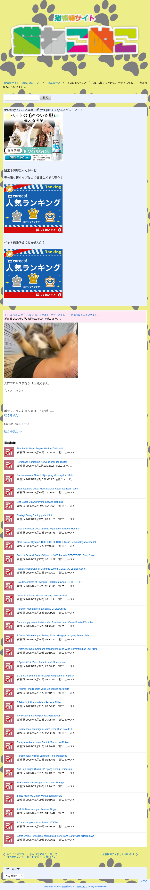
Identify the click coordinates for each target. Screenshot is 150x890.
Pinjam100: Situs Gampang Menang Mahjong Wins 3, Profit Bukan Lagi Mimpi (57, 649)
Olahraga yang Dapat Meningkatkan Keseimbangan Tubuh (47, 488)
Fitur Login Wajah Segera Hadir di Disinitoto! (40, 448)
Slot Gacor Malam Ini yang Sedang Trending (40, 502)
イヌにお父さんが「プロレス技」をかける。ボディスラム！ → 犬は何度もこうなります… (51, 314)
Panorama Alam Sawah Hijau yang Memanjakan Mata (45, 475)
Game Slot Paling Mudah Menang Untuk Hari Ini (42, 595)
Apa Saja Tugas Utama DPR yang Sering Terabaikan (44, 769)
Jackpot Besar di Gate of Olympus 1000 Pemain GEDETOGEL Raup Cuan (56, 555)
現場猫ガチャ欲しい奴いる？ (118, 854)
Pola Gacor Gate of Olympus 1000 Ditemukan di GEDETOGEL (49, 582)
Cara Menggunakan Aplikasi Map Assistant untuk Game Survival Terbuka (55, 622)
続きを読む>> (13, 431)
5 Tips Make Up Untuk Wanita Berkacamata (39, 795)
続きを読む (11, 415)
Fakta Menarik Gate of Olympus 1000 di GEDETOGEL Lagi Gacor (51, 568)
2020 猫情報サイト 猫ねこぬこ (71, 886)
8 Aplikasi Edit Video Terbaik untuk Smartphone (41, 662)
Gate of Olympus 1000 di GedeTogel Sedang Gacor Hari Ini (48, 528)
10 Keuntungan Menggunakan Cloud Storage (40, 782)
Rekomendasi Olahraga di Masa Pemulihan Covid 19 (44, 729)
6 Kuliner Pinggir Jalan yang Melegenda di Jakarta (43, 689)
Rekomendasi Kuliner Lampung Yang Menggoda (42, 755)
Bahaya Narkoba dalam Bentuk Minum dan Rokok (43, 742)
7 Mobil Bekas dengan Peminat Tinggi (36, 809)
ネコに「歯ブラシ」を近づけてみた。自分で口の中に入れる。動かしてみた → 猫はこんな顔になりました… (31, 856)
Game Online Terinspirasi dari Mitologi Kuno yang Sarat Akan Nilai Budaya (55, 836)
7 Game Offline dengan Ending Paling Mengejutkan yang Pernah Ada (53, 635)
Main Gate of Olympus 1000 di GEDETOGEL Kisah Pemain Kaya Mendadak (56, 542)
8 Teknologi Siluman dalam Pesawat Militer (39, 702)
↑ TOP (144, 881)
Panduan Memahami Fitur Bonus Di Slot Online (41, 608)
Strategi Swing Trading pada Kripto (35, 515)
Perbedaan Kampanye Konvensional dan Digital (42, 462)
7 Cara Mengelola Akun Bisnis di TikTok (37, 822)
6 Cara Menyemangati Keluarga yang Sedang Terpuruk (45, 675)
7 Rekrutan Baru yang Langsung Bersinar (38, 715)
